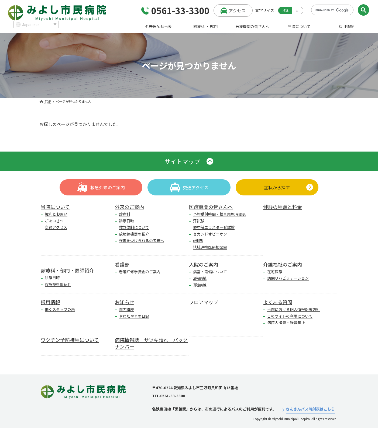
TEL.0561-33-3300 (168, 395)
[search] (332, 10)
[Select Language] (36, 24)
